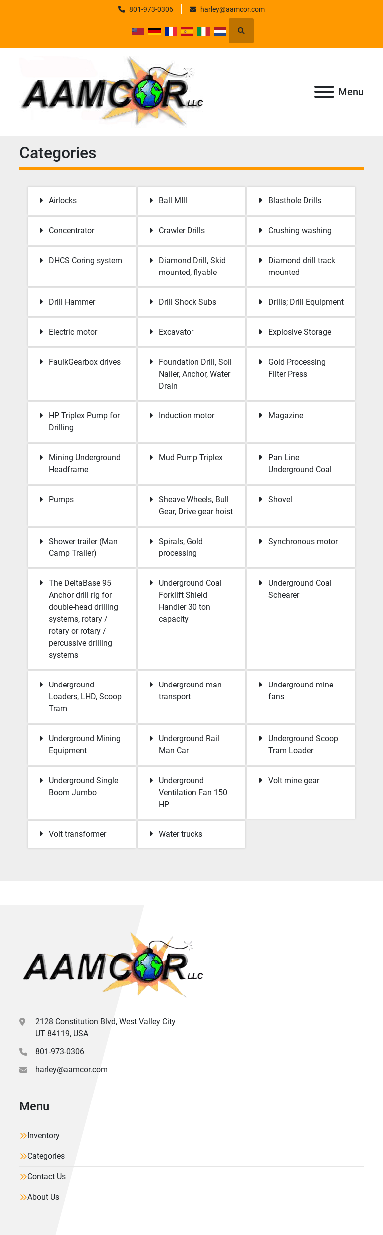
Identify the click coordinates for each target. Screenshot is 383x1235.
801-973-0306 (151, 9)
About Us (43, 1197)
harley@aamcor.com (232, 9)
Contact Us (46, 1176)
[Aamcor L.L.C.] (111, 964)
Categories (46, 1156)
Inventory (43, 1135)
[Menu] (324, 92)
